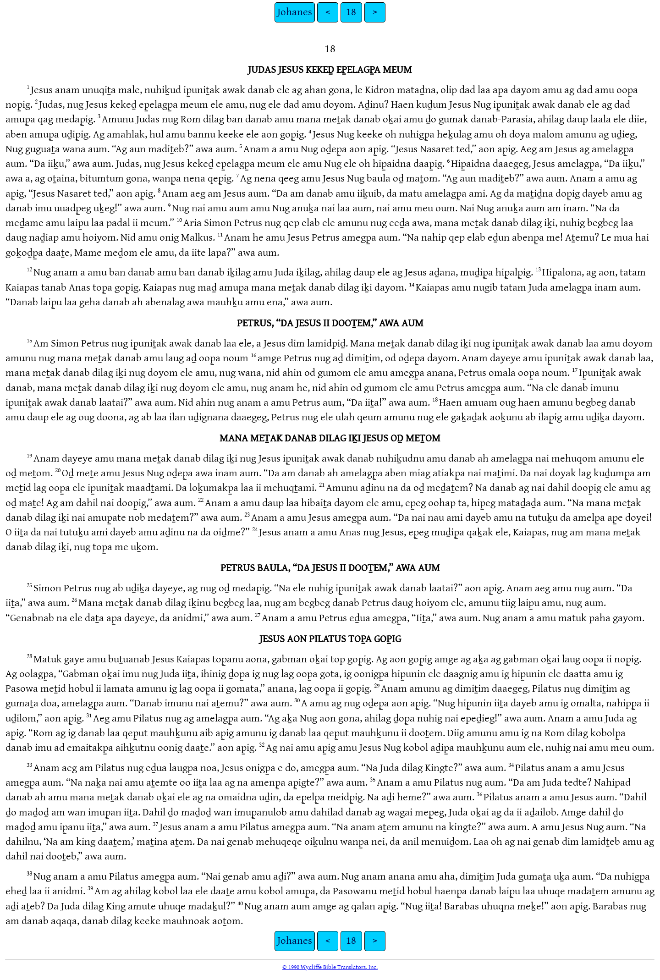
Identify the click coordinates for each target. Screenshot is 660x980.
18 (351, 12)
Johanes (294, 12)
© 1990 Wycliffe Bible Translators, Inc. (330, 967)
